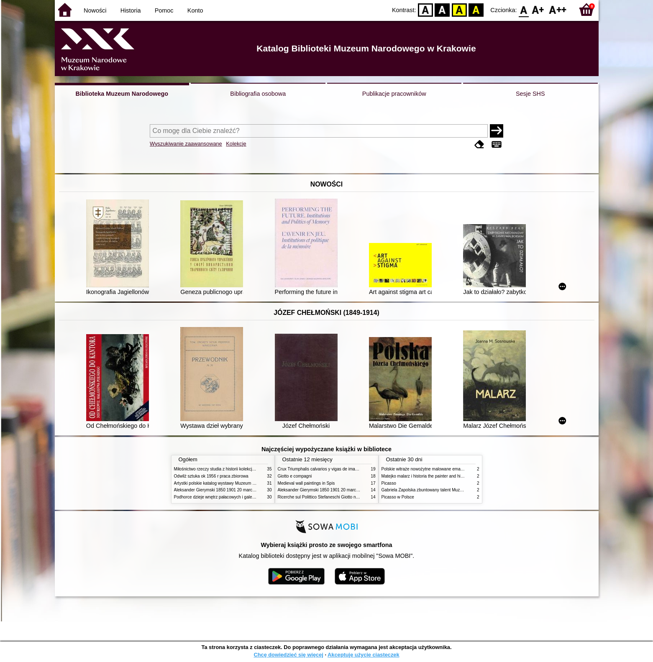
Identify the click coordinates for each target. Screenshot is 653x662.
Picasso (389, 483)
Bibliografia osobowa (258, 93)
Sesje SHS (530, 93)
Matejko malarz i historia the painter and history (426, 476)
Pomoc (164, 10)
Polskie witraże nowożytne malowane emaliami (425, 469)
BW (442, 9)
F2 (558, 9)
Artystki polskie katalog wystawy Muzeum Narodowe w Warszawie (235, 483)
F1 (538, 9)
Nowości (95, 10)
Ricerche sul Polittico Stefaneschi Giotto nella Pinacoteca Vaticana (340, 497)
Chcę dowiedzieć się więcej (288, 655)
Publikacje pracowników (394, 93)
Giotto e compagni (295, 476)
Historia (130, 10)
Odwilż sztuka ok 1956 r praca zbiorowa (211, 476)
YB (459, 9)
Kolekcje (236, 144)
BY (476, 9)
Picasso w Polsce (398, 497)
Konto (195, 10)
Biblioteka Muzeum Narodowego (122, 93)
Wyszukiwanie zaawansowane (186, 144)
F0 (524, 9)
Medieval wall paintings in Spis (306, 483)
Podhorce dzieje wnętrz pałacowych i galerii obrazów (223, 497)
